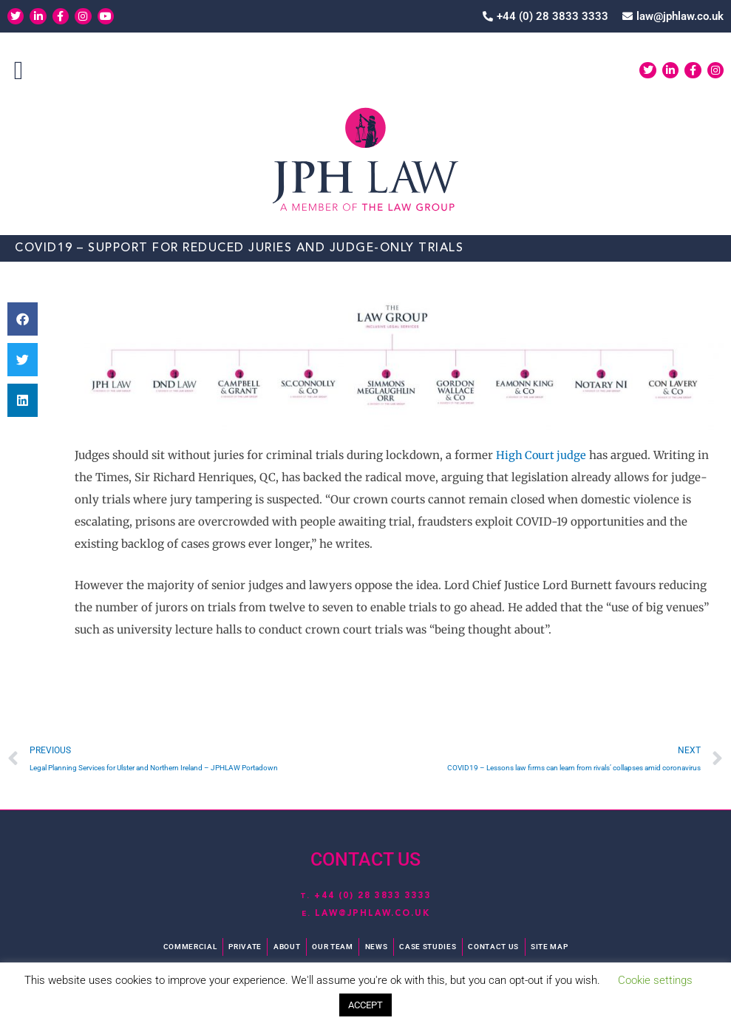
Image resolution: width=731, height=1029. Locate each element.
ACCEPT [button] (365, 1005)
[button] (18, 71)
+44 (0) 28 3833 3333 (372, 895)
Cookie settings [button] (655, 980)
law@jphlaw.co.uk (372, 913)
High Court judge (542, 455)
